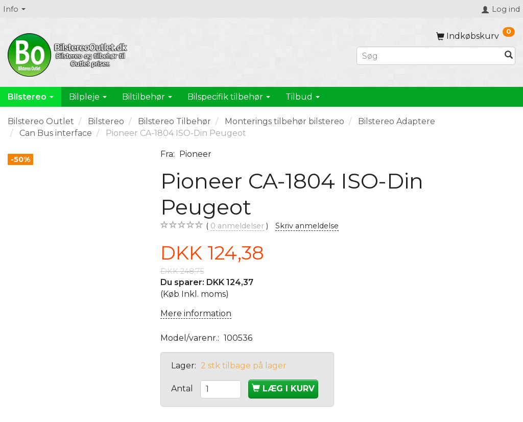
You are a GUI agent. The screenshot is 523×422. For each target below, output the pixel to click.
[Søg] (509, 56)
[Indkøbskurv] (475, 36)
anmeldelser (237, 226)
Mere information (195, 313)
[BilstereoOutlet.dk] (69, 53)
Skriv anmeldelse (307, 225)
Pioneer (195, 154)
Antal (183, 388)
